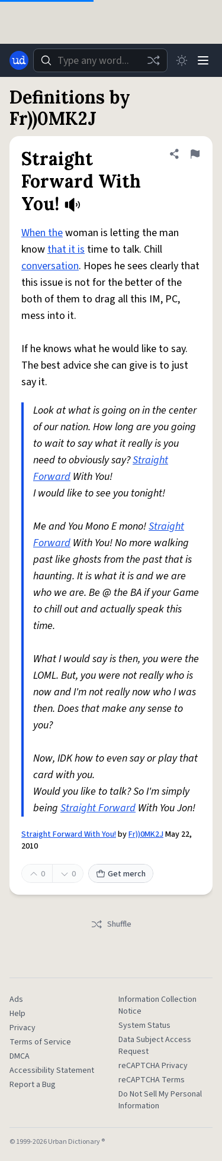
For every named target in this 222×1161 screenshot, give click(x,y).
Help (17, 1014)
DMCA (19, 1056)
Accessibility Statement (51, 1070)
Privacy (22, 1028)
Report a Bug (32, 1085)
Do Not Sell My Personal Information (160, 1100)
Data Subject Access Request (154, 1045)
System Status (144, 1025)
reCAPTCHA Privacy (153, 1066)
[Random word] (153, 60)
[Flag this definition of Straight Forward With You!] (194, 153)
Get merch (121, 874)
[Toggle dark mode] (181, 60)
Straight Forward (98, 808)
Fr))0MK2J (145, 834)
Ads (16, 999)
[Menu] (203, 60)
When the (42, 232)
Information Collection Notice (157, 1005)
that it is (66, 249)
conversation (50, 266)
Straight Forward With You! (68, 834)
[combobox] (100, 60)
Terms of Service (40, 1042)
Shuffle (111, 924)
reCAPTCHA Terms (151, 1080)
